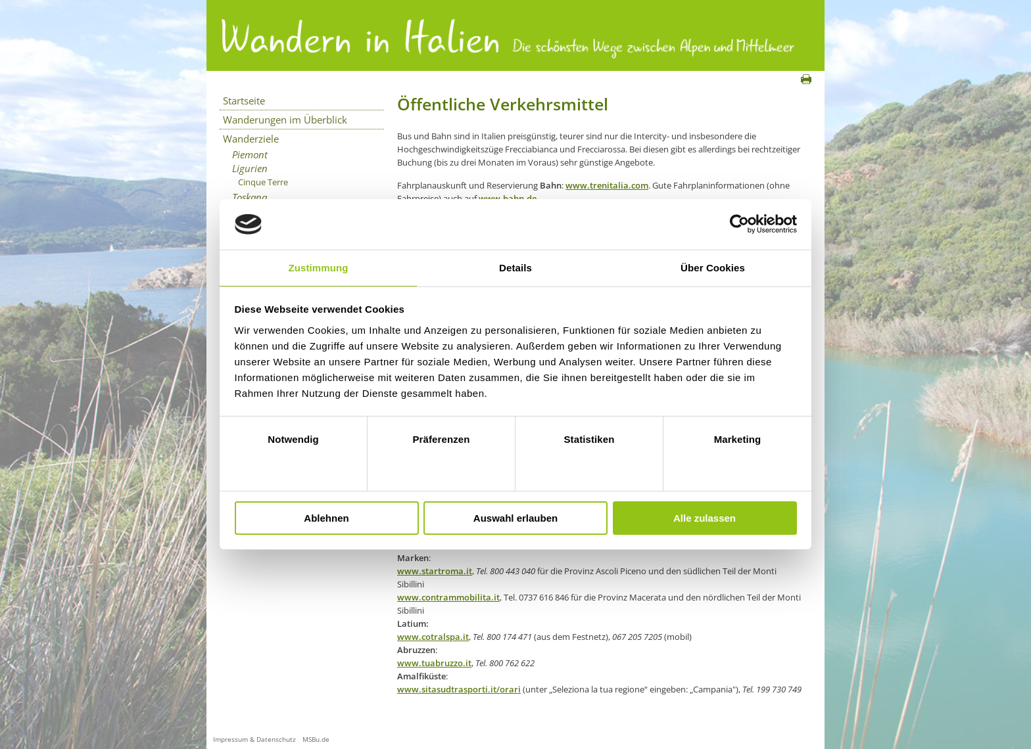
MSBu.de (315, 739)
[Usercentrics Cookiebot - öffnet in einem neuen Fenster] (739, 224)
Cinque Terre (263, 182)
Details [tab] (515, 267)
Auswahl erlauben (515, 518)
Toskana (249, 197)
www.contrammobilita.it (448, 597)
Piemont (250, 154)
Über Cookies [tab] (713, 267)
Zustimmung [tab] (318, 267)
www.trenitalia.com (606, 185)
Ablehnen (326, 518)
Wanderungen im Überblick (285, 119)
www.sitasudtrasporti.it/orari (459, 689)
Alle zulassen (704, 518)
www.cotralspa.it (433, 637)
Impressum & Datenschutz (254, 739)
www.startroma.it (434, 571)
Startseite (244, 100)
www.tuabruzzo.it (434, 663)
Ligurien (250, 168)
